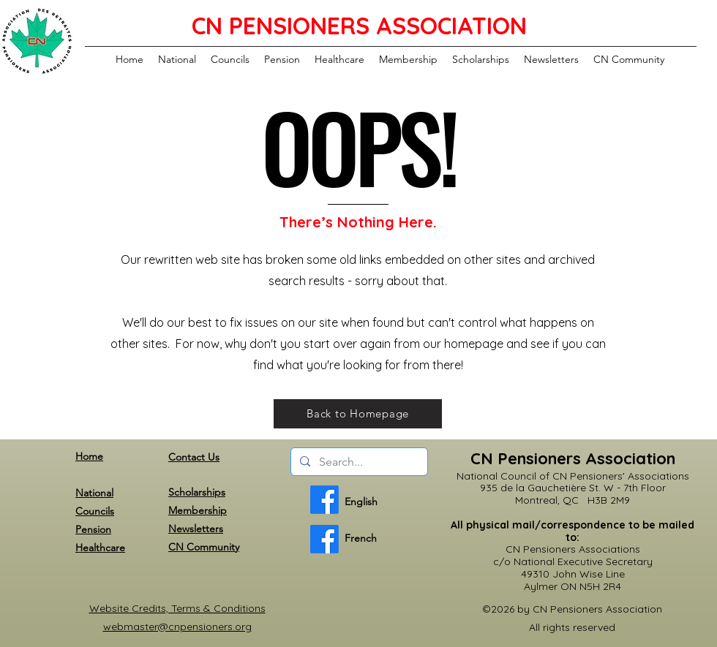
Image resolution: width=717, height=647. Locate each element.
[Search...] (358, 462)
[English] (324, 499)
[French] (324, 539)
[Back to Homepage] (358, 413)
